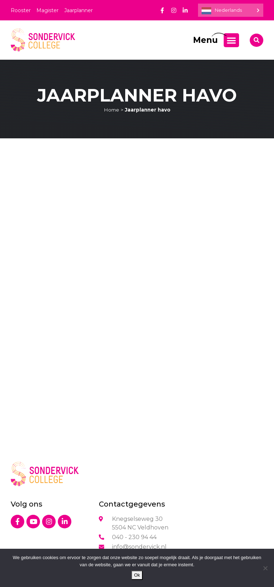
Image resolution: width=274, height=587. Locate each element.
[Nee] (265, 568)
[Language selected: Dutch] (230, 10)
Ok (137, 575)
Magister (47, 10)
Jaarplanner (78, 10)
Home (111, 110)
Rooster (21, 10)
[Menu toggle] (231, 40)
